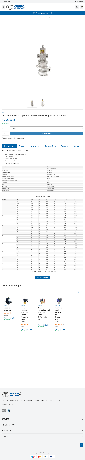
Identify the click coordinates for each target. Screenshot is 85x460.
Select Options (47, 133)
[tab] (9, 146)
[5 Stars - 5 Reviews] (8, 314)
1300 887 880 (6, 1)
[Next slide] (82, 292)
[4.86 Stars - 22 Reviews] (59, 325)
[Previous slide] (78, 292)
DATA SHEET (42, 277)
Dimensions (34, 146)
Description (9, 146)
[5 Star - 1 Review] (25, 325)
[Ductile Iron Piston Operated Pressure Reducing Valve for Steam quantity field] (5, 134)
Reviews (76, 146)
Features (64, 146)
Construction (50, 146)
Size (3, 128)
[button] (32, 103)
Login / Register (78, 1)
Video (21, 146)
